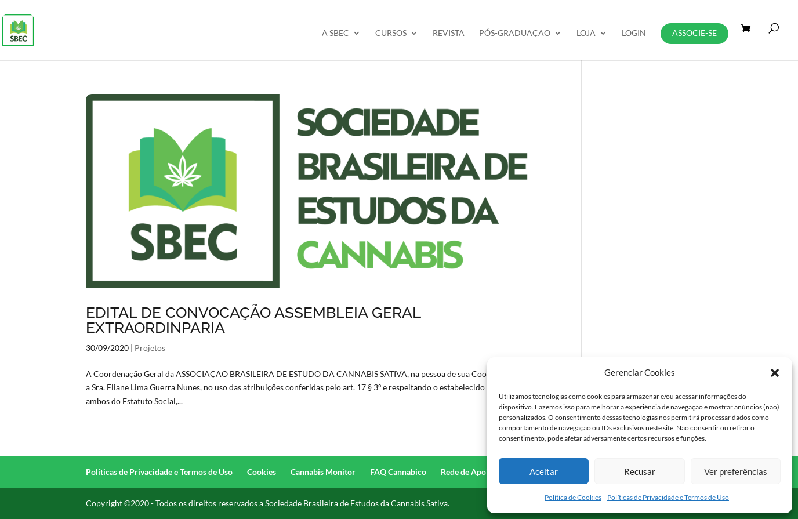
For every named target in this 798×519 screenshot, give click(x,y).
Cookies (261, 472)
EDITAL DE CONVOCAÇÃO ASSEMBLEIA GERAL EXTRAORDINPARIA (253, 320)
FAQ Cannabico (398, 472)
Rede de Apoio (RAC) (478, 472)
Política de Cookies (573, 497)
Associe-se (694, 33)
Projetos (150, 348)
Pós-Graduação (514, 33)
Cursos (391, 33)
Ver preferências (735, 471)
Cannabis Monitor (323, 472)
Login (634, 33)
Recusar (639, 471)
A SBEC (335, 33)
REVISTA (449, 33)
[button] (775, 373)
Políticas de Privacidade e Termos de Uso (668, 497)
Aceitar (543, 471)
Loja (586, 33)
